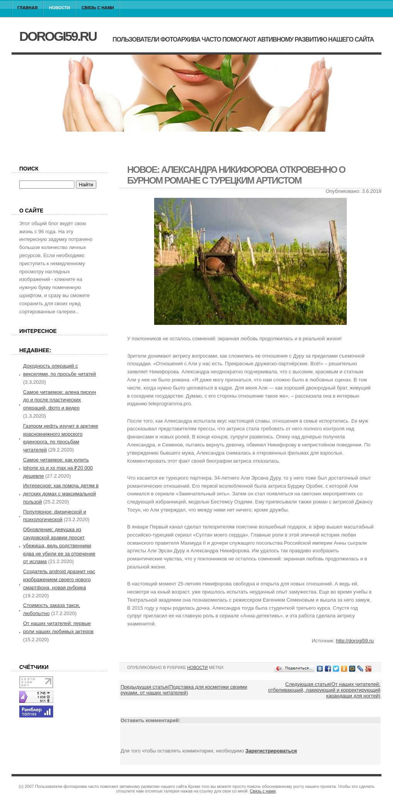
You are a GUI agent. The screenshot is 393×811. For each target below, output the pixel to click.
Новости (59, 7)
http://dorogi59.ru (355, 641)
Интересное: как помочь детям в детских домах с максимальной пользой (61, 494)
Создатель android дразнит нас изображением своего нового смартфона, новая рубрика (59, 579)
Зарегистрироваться (271, 751)
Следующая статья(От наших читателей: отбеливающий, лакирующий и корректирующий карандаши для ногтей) (324, 690)
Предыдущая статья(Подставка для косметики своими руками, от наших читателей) (184, 690)
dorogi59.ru (57, 36)
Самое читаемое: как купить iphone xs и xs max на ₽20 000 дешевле (58, 468)
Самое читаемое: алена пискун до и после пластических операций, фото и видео (59, 400)
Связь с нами (98, 7)
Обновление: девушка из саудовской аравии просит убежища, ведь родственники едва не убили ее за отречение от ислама (59, 545)
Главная (27, 7)
